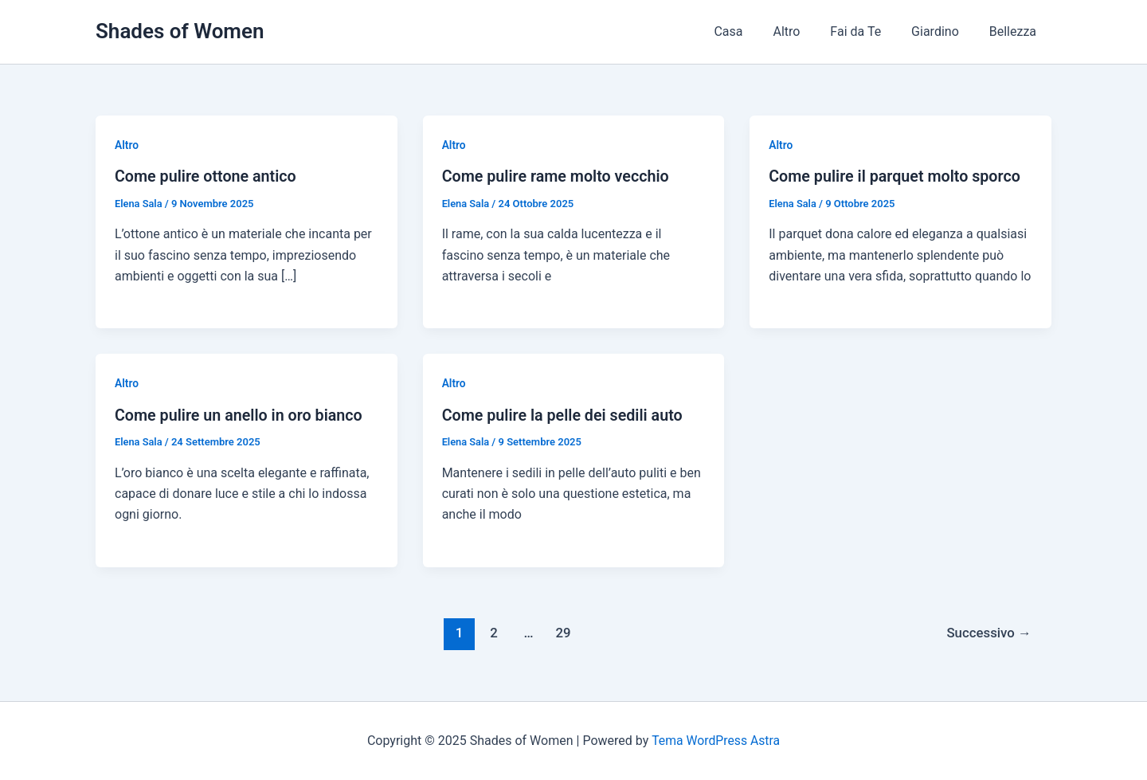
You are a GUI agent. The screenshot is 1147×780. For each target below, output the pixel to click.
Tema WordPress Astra (716, 739)
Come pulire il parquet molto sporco (896, 176)
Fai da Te (867, 31)
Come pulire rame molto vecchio (557, 176)
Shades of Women (180, 31)
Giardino (942, 31)
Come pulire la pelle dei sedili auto (564, 414)
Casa (749, 31)
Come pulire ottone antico (207, 176)
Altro (802, 31)
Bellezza (1015, 31)
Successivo (988, 632)
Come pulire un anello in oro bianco (240, 414)
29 (562, 632)
